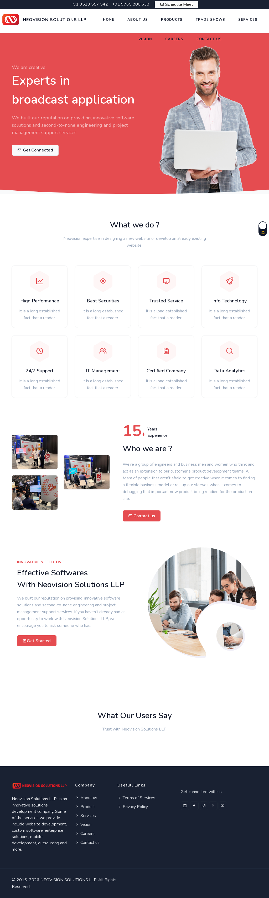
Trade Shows (210, 19)
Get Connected (35, 150)
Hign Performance (39, 301)
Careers (174, 39)
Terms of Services (136, 798)
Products (172, 19)
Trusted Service (166, 301)
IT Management (103, 371)
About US (137, 19)
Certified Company (166, 371)
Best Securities (103, 301)
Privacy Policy (132, 807)
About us (86, 798)
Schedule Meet (179, 4)
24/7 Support (39, 371)
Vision (145, 39)
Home (108, 19)
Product (85, 807)
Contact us (141, 516)
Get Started (37, 641)
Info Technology (229, 301)
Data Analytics (229, 371)
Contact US (209, 39)
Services (247, 19)
